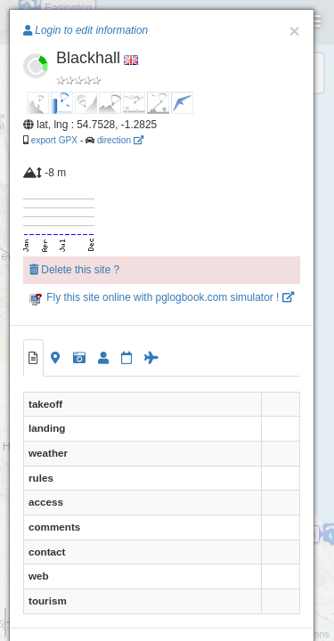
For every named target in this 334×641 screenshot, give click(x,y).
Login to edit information (85, 30)
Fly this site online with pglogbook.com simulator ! (161, 297)
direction (120, 140)
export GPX (54, 140)
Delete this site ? (74, 270)
